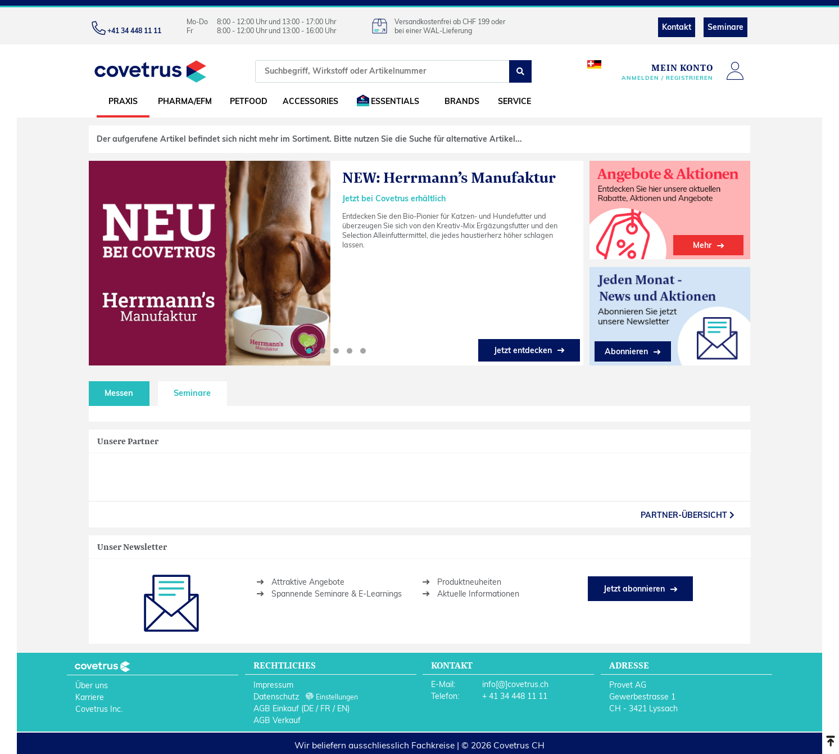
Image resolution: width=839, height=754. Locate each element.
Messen (119, 393)
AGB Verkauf (277, 720)
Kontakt (676, 27)
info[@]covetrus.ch (515, 684)
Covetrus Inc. (99, 709)
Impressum (273, 685)
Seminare (725, 27)
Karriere (89, 697)
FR (325, 708)
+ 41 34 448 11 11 (514, 696)
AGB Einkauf (276, 708)
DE (308, 708)
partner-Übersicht (687, 515)
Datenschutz (276, 697)
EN (342, 708)
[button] (309, 351)
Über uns (91, 685)
